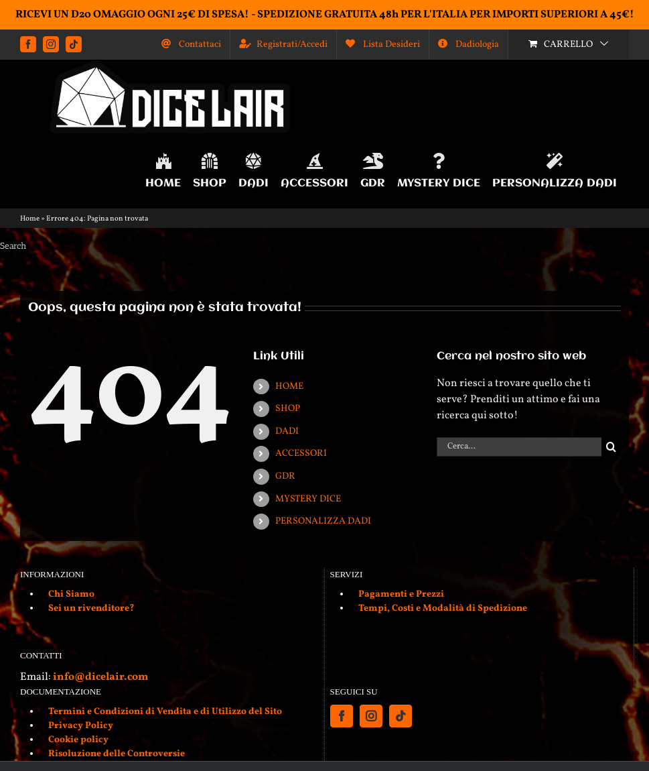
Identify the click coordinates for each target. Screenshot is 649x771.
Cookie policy (78, 739)
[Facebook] (341, 716)
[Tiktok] (400, 716)
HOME (289, 386)
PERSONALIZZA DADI (323, 521)
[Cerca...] (519, 447)
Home (30, 219)
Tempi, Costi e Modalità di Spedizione (442, 608)
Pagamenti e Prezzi (401, 594)
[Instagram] (371, 716)
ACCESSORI (301, 453)
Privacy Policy (80, 725)
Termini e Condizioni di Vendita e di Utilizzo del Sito (165, 711)
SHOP (287, 408)
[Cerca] (611, 447)
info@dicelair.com (100, 677)
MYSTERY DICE (308, 499)
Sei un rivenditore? (91, 608)
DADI (287, 431)
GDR (285, 476)
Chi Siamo (71, 594)
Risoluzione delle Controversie (116, 754)
